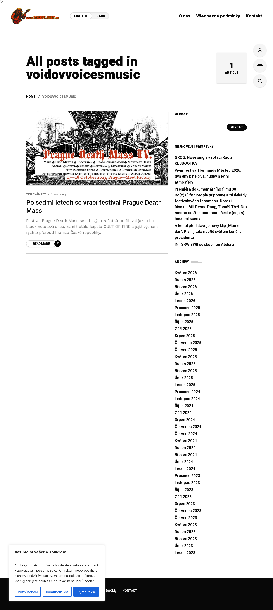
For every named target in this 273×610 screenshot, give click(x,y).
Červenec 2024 (188, 427)
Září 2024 (183, 413)
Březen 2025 (186, 371)
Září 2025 (183, 329)
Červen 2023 (186, 518)
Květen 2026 (186, 273)
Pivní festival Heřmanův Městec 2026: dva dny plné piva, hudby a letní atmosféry (208, 176)
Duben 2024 (185, 448)
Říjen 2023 (184, 490)
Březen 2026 (186, 287)
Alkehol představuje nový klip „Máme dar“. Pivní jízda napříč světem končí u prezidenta (208, 232)
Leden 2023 (185, 553)
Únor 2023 (184, 546)
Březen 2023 (186, 539)
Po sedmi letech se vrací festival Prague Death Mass (94, 207)
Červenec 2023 (188, 511)
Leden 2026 (185, 301)
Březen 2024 (186, 455)
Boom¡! (111, 591)
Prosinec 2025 (187, 308)
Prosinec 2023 (187, 476)
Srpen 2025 (185, 336)
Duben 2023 (185, 532)
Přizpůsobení (28, 592)
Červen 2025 (186, 350)
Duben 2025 (185, 364)
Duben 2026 (185, 280)
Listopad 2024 (187, 399)
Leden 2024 (185, 469)
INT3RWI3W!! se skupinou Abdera (204, 245)
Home (31, 96)
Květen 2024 (186, 441)
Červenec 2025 (188, 343)
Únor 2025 (184, 378)
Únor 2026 (184, 294)
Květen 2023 (186, 525)
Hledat (237, 127)
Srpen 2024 (185, 420)
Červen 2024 (186, 434)
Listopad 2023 (187, 483)
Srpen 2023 (185, 504)
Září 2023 (183, 497)
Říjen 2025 (184, 322)
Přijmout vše (86, 592)
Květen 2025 (186, 357)
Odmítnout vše (57, 592)
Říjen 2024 (184, 406)
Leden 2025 (185, 385)
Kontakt (130, 591)
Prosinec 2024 (187, 392)
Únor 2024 (184, 462)
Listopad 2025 (187, 315)
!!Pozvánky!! (36, 194)
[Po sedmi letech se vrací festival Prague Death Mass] (43, 243)
